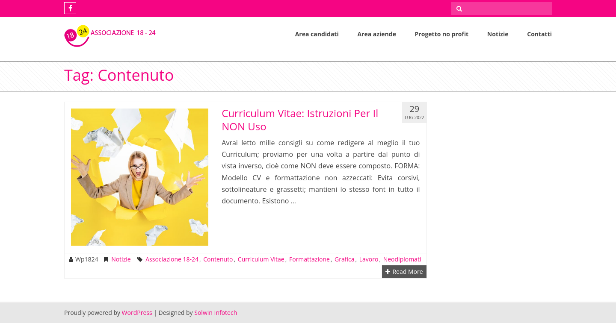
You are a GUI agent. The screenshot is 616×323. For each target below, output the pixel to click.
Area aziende (376, 34)
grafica (344, 259)
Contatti (539, 34)
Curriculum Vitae (261, 259)
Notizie (498, 34)
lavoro (369, 259)
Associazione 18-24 (171, 259)
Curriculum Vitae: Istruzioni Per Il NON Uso (300, 119)
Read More (404, 272)
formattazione (309, 259)
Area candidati (317, 34)
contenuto (218, 259)
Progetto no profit (442, 34)
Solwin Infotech (215, 312)
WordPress (137, 312)
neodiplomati (402, 259)
